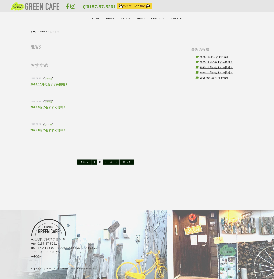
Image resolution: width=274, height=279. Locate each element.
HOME (96, 18)
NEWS (110, 18)
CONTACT (157, 18)
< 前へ (84, 162)
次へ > (127, 162)
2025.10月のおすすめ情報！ (49, 84)
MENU (141, 18)
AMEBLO (176, 18)
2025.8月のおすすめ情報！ (48, 130)
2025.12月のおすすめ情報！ (216, 62)
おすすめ (48, 79)
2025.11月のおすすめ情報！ (216, 67)
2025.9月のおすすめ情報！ (48, 107)
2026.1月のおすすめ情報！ (215, 57)
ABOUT (125, 18)
